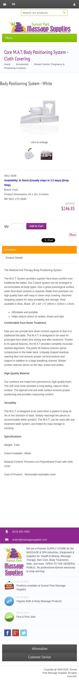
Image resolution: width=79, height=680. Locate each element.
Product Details (14, 257)
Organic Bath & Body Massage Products (39, 601)
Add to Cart (36, 226)
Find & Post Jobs (26, 616)
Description (10, 249)
